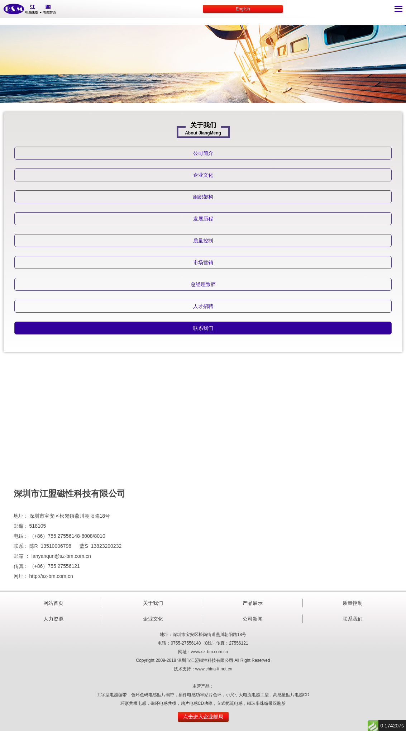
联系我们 (353, 619)
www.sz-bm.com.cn (209, 651)
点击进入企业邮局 (203, 717)
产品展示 (253, 603)
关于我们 (153, 603)
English (243, 8)
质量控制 (353, 603)
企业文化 (153, 619)
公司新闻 (253, 619)
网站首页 (53, 603)
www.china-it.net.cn (213, 668)
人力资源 (53, 619)
